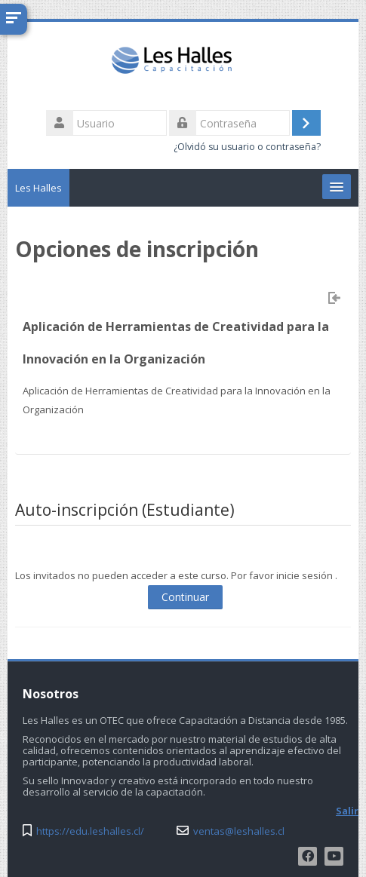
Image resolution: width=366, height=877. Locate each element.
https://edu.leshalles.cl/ (90, 831)
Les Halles (38, 188)
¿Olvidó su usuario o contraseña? (247, 146)
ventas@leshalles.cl (238, 831)
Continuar (185, 597)
